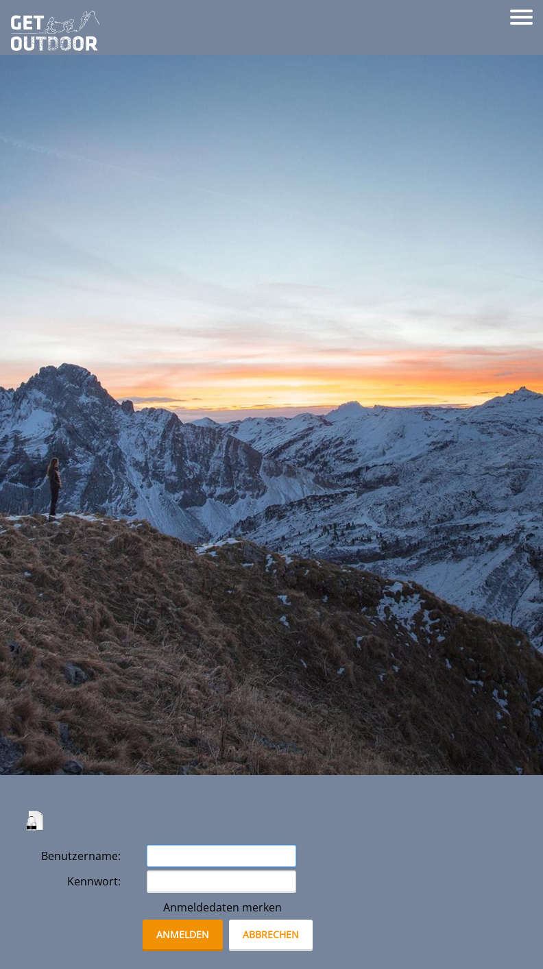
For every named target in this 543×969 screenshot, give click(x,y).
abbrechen (271, 934)
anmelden (182, 934)
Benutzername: (81, 855)
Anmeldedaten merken (222, 907)
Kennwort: (94, 881)
